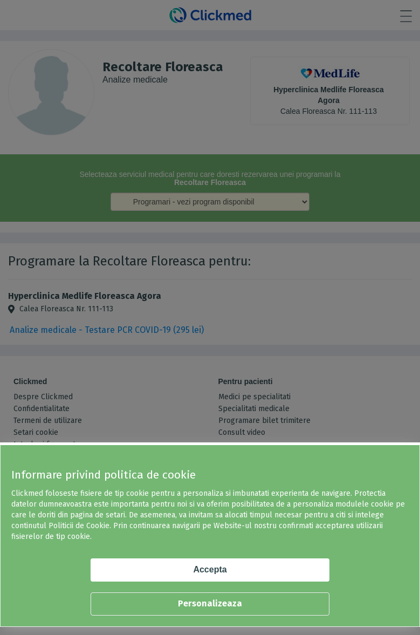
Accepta (209, 569)
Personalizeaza (210, 603)
